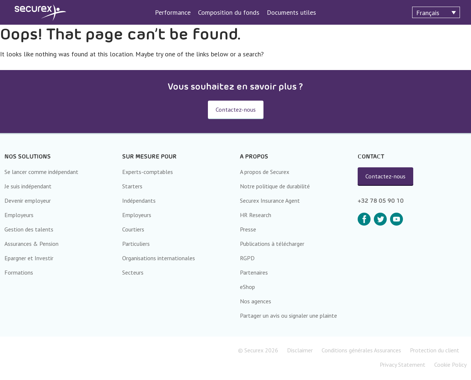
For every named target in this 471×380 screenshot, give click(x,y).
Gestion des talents (28, 229)
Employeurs (18, 215)
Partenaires (254, 272)
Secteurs (133, 272)
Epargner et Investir (28, 258)
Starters (132, 186)
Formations (18, 272)
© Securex (258, 350)
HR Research (255, 215)
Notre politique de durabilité (275, 186)
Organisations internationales (158, 258)
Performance (173, 12)
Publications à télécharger (272, 243)
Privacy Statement (402, 364)
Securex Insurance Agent (270, 200)
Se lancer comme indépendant (41, 171)
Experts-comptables (147, 171)
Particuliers (136, 243)
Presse (248, 229)
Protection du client (434, 350)
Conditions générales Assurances (361, 350)
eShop (247, 286)
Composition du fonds (228, 12)
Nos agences (255, 301)
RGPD (247, 258)
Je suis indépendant (28, 186)
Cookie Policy (450, 364)
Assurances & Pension (31, 243)
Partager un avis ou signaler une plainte (288, 315)
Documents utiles (291, 12)
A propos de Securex (264, 171)
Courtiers (133, 229)
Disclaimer (300, 350)
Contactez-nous (385, 176)
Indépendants (139, 200)
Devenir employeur (27, 200)
